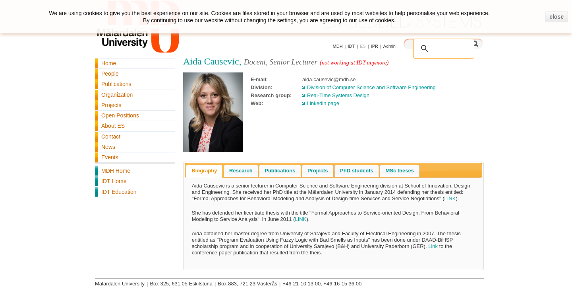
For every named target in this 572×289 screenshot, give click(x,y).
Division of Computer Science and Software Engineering (371, 87)
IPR (374, 46)
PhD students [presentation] (356, 171)
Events (109, 157)
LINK (450, 198)
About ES (113, 126)
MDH (338, 46)
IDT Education (118, 192)
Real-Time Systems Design (338, 95)
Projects (111, 105)
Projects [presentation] (317, 171)
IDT (351, 46)
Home (108, 63)
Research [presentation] (241, 171)
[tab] (204, 171)
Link (433, 246)
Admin (389, 46)
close (556, 17)
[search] (435, 44)
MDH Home (115, 171)
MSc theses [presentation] (399, 171)
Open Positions (120, 115)
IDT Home (114, 181)
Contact (110, 136)
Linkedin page (323, 103)
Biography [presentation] (204, 171)
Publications (116, 84)
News (108, 147)
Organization (117, 95)
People (110, 73)
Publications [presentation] (280, 171)
